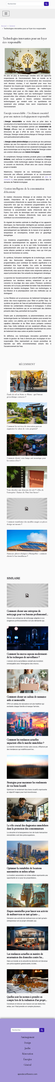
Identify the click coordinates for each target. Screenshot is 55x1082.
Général (12, 26)
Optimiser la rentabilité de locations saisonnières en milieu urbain (24, 870)
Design (27, 1042)
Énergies (27, 1059)
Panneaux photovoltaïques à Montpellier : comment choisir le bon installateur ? (27, 554)
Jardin (27, 1048)
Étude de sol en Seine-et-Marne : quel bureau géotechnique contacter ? (25, 395)
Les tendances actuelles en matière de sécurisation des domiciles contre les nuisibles (25, 957)
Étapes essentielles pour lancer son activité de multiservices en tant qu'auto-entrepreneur (27, 914)
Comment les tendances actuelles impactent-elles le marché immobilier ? (25, 741)
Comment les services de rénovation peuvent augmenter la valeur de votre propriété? (24, 427)
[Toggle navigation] (6, 13)
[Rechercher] (25, 4)
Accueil (4, 26)
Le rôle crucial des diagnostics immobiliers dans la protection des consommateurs (27, 827)
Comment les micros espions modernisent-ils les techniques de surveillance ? (27, 655)
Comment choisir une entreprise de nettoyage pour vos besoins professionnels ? (27, 614)
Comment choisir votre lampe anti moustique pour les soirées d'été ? (26, 459)
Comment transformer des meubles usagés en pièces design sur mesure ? (27, 522)
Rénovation (27, 1053)
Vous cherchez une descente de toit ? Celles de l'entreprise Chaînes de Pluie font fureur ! (25, 491)
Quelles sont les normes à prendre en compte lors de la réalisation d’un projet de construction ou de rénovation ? (26, 1000)
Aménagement (27, 1037)
